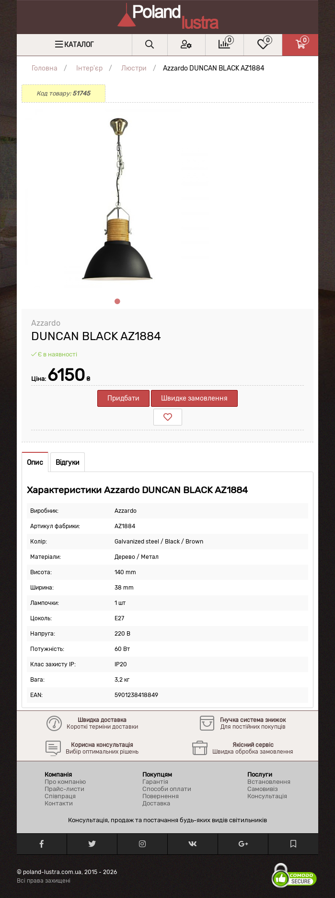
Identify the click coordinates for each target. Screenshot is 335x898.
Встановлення (268, 781)
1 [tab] (117, 302)
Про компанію (65, 781)
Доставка (156, 803)
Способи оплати (166, 788)
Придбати (123, 398)
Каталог (78, 45)
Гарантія (155, 781)
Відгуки (68, 463)
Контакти (59, 803)
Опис (35, 463)
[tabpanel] (117, 199)
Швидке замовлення (194, 398)
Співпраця (60, 796)
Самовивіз (262, 788)
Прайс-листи (64, 788)
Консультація (267, 796)
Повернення (160, 796)
